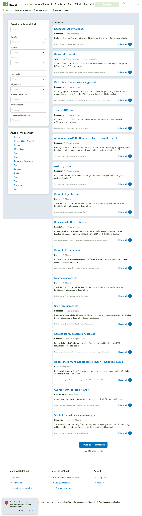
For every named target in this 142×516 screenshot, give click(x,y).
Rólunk (78, 4)
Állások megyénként (23, 10)
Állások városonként (42, 10)
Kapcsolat (89, 4)
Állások (28, 4)
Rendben (33, 510)
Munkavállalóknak (43, 4)
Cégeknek (60, 4)
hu (138, 4)
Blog (69, 4)
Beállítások (23, 510)
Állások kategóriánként (62, 10)
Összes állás (7, 10)
